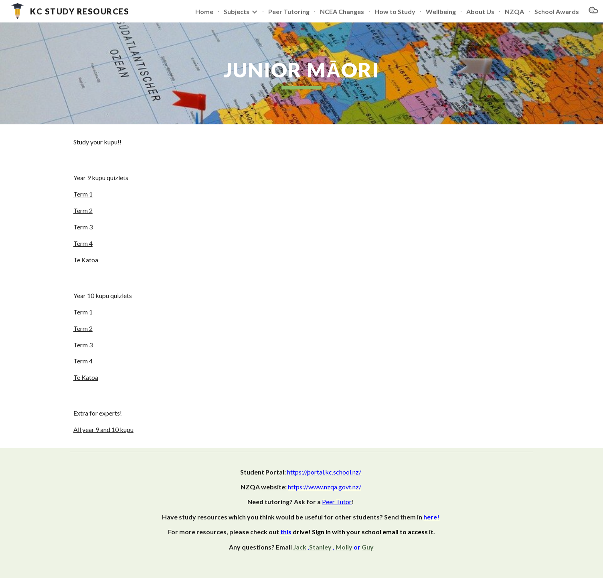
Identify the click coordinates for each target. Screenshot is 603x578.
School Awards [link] (556, 11)
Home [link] (204, 11)
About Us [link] (480, 11)
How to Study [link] (394, 11)
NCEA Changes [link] (342, 11)
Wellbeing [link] (441, 11)
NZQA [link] (514, 11)
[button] (593, 11)
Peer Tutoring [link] (289, 11)
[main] (301, 73)
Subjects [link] (236, 11)
